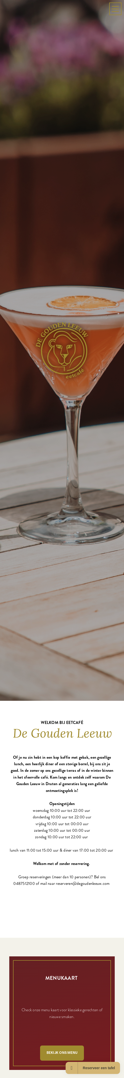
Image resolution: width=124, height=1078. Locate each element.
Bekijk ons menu (62, 1053)
